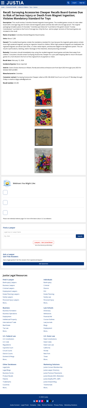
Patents (5, 379)
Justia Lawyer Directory (51, 370)
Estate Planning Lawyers (11, 294)
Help (38, 405)
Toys (31, 7)
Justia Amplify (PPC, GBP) (52, 379)
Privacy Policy (58, 405)
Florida (46, 351)
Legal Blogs (7, 370)
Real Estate (6, 325)
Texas (46, 356)
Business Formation (9, 311)
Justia (2, 7)
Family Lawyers (8, 297)
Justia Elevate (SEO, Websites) (54, 376)
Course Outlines (49, 319)
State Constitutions (50, 339)
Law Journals (48, 322)
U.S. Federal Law (9, 336)
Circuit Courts (7, 351)
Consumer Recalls (11, 7)
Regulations (7, 345)
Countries (6, 385)
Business (6, 308)
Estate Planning (49, 294)
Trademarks (7, 382)
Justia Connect (15, 405)
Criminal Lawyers (8, 288)
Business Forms (8, 373)
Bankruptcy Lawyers (10, 282)
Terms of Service (47, 405)
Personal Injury (49, 300)
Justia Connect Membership (53, 367)
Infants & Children (23, 7)
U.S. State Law (49, 336)
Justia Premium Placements (53, 373)
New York (47, 354)
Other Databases (9, 364)
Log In (74, 2)
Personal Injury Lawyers (11, 300)
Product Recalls (8, 376)
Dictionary (47, 311)
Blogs (45, 325)
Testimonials (48, 385)
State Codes (48, 342)
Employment (7, 316)
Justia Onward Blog (50, 382)
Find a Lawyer (9, 227)
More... (5, 303)
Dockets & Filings (8, 356)
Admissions (47, 314)
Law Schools (48, 308)
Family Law (47, 297)
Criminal (46, 285)
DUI (45, 291)
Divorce (46, 288)
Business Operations (10, 314)
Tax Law (5, 328)
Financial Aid (48, 316)
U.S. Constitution (8, 339)
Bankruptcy (47, 282)
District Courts (8, 354)
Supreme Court (8, 348)
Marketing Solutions (52, 364)
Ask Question (43, 264)
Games (35, 7)
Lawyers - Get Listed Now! (43, 242)
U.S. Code (6, 342)
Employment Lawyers (10, 291)
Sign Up (81, 2)
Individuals (48, 280)
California (47, 348)
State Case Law (49, 345)
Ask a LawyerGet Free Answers (10, 255)
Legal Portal (25, 405)
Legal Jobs (6, 367)
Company (33, 405)
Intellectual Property (10, 319)
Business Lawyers (9, 285)
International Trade (9, 322)
